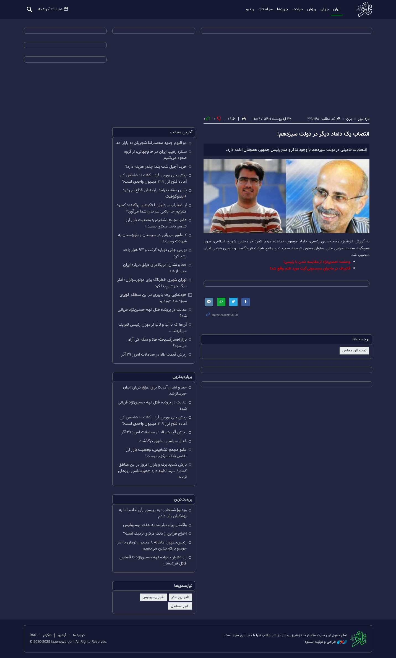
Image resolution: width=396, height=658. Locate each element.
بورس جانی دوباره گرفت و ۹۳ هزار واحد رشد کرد (155, 253)
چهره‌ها (282, 9)
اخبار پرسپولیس (153, 597)
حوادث (298, 9)
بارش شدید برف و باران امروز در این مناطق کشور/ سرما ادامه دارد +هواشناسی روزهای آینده (152, 471)
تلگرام (47, 635)
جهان (325, 9)
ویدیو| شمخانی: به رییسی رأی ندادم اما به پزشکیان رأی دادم (153, 513)
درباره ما (79, 635)
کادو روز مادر (180, 597)
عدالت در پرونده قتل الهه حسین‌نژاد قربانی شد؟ (152, 313)
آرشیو (62, 635)
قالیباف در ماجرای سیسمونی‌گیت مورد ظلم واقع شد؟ (310, 268)
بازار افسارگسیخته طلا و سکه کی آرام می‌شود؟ (157, 342)
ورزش (311, 9)
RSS (33, 635)
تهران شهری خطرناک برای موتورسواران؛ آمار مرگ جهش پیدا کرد (152, 283)
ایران (336, 9)
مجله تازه (266, 9)
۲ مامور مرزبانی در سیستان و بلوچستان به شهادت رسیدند (152, 238)
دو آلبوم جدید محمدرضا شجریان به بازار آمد (151, 143)
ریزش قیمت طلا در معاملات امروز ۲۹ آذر (154, 354)
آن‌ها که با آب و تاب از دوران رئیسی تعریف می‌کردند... (152, 328)
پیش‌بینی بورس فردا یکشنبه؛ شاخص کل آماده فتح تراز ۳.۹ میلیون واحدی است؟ (153, 178)
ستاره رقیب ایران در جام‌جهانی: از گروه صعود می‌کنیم (155, 155)
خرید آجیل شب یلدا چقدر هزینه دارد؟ (156, 167)
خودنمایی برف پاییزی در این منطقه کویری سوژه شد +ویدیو (153, 298)
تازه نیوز (362, 9)
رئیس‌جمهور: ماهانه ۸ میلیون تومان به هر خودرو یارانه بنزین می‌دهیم (152, 545)
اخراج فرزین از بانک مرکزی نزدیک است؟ (155, 533)
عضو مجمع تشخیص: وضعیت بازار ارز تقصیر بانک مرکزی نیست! (156, 223)
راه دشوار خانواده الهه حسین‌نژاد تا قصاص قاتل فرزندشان (153, 560)
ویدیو (250, 9)
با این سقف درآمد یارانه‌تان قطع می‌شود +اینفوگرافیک (155, 193)
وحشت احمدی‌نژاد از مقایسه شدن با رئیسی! (316, 262)
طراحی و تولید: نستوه (326, 642)
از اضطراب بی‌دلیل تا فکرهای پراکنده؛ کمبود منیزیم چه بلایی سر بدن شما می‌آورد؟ (151, 208)
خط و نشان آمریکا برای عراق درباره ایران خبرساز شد (155, 268)
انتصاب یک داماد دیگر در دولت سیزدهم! (323, 134)
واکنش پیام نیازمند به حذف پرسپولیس (155, 525)
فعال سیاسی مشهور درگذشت (163, 441)
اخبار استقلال (180, 605)
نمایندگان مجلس (354, 350)
